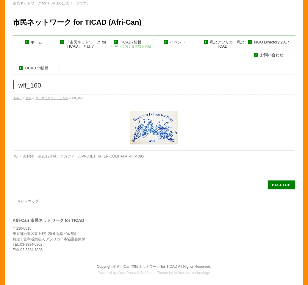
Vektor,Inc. (182, 273)
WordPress (127, 273)
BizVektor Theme (154, 273)
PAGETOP (281, 185)
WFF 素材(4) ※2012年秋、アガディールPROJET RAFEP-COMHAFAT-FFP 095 (79, 156)
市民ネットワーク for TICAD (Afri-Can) (77, 22)
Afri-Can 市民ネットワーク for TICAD (147, 266)
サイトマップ (28, 201)
